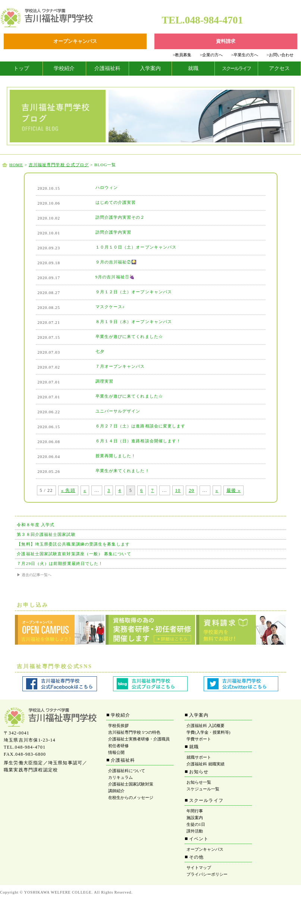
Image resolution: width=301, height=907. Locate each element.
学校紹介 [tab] (64, 68)
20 (191, 490)
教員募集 (182, 55)
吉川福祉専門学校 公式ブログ (59, 164)
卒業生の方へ (244, 55)
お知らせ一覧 (198, 782)
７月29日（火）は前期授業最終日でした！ (60, 563)
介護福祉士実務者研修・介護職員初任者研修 (139, 742)
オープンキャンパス (204, 849)
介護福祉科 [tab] (107, 68)
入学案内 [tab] (150, 68)
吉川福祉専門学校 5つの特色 (134, 732)
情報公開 (116, 752)
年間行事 (194, 811)
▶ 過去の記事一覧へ (34, 575)
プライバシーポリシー (207, 874)
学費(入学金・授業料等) (208, 732)
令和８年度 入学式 (35, 524)
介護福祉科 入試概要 (205, 725)
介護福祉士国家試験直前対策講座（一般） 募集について (74, 554)
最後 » (233, 490)
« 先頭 (68, 490)
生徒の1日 (195, 824)
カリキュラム (120, 777)
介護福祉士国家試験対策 (130, 784)
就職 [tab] (193, 68)
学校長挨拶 (118, 725)
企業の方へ (211, 55)
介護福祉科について (126, 770)
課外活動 (194, 831)
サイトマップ (198, 867)
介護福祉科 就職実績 (205, 764)
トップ (21, 68)
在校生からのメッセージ (130, 797)
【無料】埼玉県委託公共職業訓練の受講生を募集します (73, 544)
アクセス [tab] (279, 68)
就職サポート (198, 757)
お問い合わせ (280, 55)
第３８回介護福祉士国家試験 (46, 534)
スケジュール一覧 (202, 789)
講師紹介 (116, 791)
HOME (16, 164)
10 (178, 490)
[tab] (21, 68)
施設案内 (194, 817)
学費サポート (198, 739)
